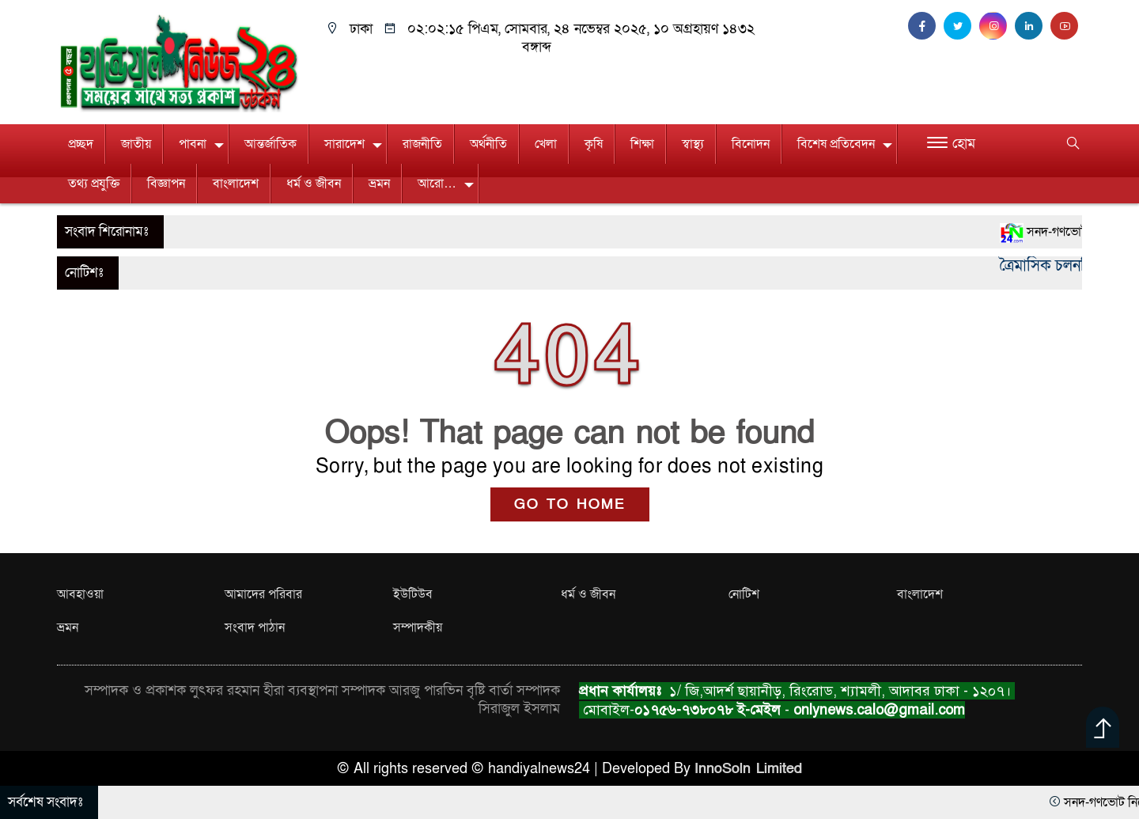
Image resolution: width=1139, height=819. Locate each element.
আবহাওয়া (80, 594)
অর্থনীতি (488, 144)
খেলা (546, 144)
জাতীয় (136, 144)
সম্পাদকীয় (417, 627)
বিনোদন (751, 144)
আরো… (437, 183)
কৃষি (594, 144)
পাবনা (192, 144)
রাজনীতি (422, 144)
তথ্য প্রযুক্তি (93, 183)
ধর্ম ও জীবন (313, 183)
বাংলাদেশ (236, 183)
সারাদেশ (344, 144)
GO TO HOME (570, 504)
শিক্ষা (642, 144)
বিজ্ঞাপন (166, 183)
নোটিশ (743, 594)
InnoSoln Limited (748, 769)
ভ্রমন (379, 183)
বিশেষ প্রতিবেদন (836, 144)
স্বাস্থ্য (693, 144)
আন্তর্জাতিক (270, 144)
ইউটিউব (413, 594)
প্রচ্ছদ (80, 144)
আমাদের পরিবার (263, 594)
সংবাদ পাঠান (255, 627)
